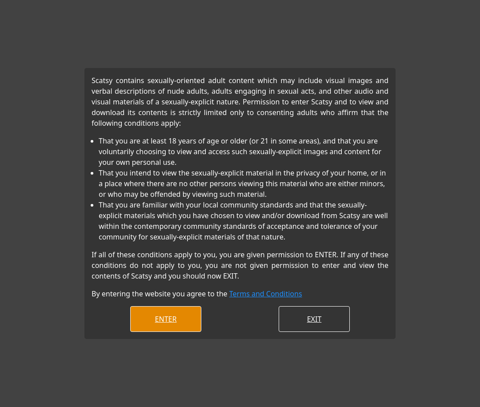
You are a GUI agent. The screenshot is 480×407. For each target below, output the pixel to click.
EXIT (314, 319)
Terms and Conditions (265, 294)
